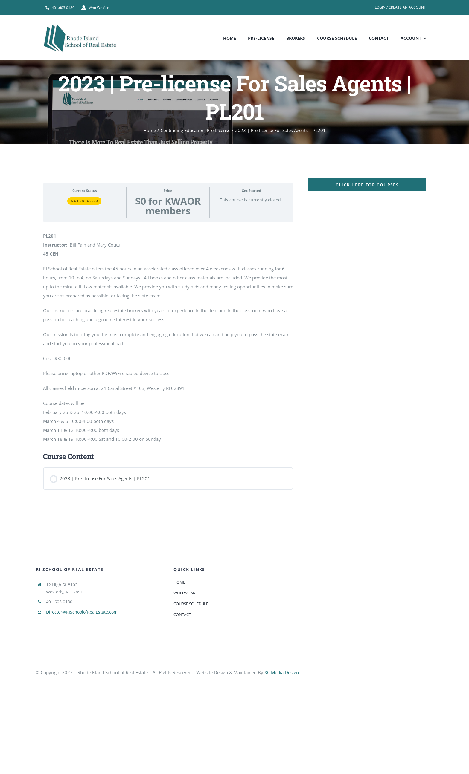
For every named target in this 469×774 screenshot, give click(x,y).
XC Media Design (281, 672)
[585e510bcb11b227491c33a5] (406, 666)
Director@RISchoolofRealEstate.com (82, 612)
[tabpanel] (234, 336)
